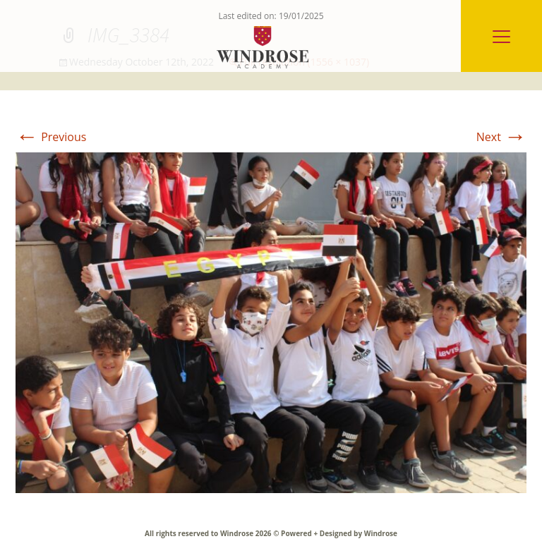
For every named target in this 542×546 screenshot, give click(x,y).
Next (501, 137)
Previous (51, 137)
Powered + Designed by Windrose (338, 533)
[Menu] (501, 36)
